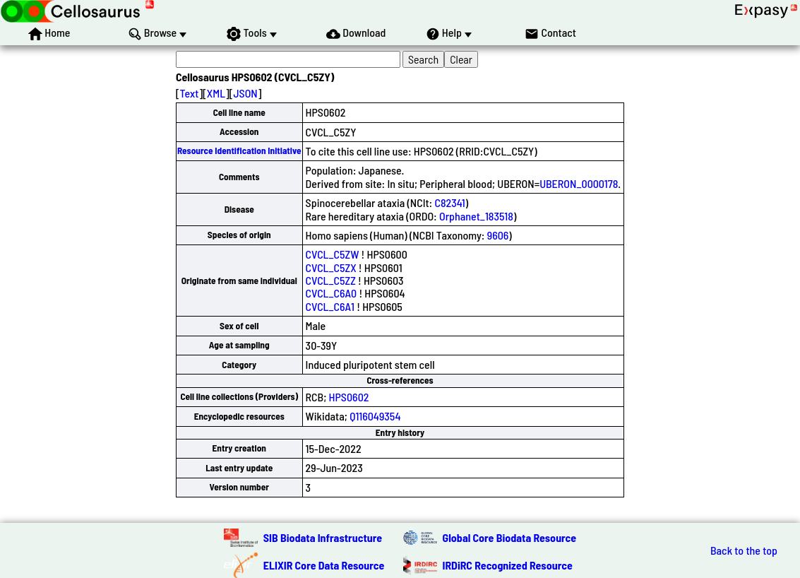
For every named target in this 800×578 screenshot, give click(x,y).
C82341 (449, 202)
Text (189, 93)
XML (216, 93)
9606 (498, 235)
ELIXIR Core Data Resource (324, 565)
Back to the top (743, 550)
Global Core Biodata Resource (510, 537)
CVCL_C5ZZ (331, 280)
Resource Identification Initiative (239, 150)
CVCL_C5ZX (331, 267)
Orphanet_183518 (476, 216)
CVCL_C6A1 (330, 306)
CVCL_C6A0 (331, 293)
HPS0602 (349, 396)
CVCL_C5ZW (332, 254)
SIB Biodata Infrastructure (322, 537)
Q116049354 (375, 416)
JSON (245, 93)
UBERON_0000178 (578, 183)
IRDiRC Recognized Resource (508, 565)
